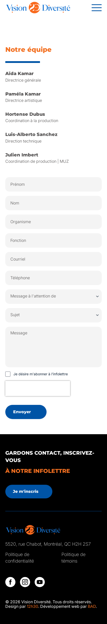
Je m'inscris (25, 491)
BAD (92, 606)
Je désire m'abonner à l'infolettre (40, 374)
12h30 (32, 606)
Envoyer (22, 411)
